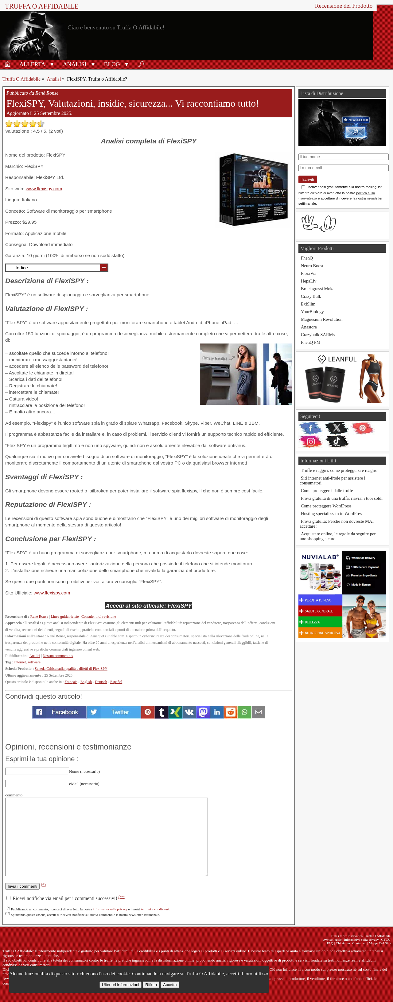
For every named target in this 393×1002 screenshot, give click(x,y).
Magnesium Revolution (322, 319)
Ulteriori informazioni (120, 984)
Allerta (32, 64)
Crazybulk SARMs (318, 334)
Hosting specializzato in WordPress (332, 513)
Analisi (75, 64)
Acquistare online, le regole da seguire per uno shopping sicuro (337, 536)
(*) (43, 884)
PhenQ (307, 258)
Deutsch (101, 682)
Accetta (170, 984)
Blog (112, 64)
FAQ (330, 943)
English (86, 682)
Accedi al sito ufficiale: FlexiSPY (149, 605)
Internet (20, 662)
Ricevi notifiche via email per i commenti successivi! (65, 898)
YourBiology (312, 311)
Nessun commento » (58, 656)
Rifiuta (151, 984)
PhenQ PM (311, 342)
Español (116, 682)
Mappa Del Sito (380, 943)
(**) (122, 896)
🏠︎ (7, 64)
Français (70, 682)
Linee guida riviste (65, 616)
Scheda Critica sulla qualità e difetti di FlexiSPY (71, 668)
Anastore (309, 327)
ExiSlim (308, 304)
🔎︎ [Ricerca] (141, 64)
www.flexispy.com (44, 188)
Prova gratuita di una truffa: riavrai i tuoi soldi (342, 498)
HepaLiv (308, 281)
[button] (52, 63)
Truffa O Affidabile (42, 6)
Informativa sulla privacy (361, 939)
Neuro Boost (312, 265)
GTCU (386, 939)
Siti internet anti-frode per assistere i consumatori (332, 480)
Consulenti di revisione (98, 616)
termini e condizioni (155, 909)
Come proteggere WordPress (326, 505)
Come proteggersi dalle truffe (327, 490)
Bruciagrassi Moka (317, 288)
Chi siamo (343, 943)
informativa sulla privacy (110, 909)
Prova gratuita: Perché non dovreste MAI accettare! (337, 524)
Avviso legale (332, 939)
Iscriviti (308, 179)
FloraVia (308, 273)
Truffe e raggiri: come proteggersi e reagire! (340, 470)
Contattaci (359, 943)
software (34, 662)
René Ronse (39, 616)
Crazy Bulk (311, 296)
